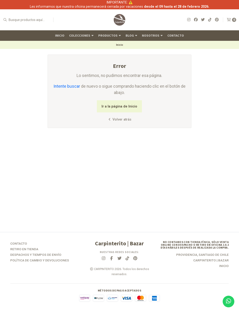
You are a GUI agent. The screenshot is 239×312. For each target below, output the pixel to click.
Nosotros (152, 35)
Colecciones (81, 35)
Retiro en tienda (24, 249)
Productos (109, 35)
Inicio (59, 35)
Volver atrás (119, 119)
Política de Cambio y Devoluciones (39, 260)
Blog (131, 35)
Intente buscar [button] (66, 86)
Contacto (175, 35)
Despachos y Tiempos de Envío (35, 255)
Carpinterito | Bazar (211, 260)
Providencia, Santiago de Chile (202, 255)
